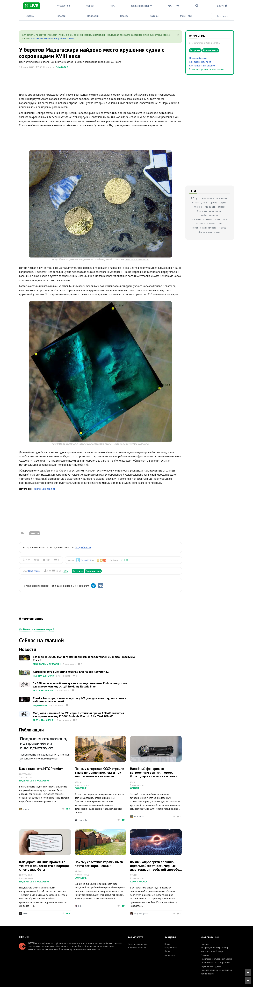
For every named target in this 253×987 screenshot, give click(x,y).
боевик (195, 202)
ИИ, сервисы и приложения (34, 780)
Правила (205, 944)
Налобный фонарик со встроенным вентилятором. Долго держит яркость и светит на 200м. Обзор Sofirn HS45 (154, 774)
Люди (167, 951)
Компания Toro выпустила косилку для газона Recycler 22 (71, 671)
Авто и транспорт (43, 690)
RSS (66, 570)
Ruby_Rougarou (141, 913)
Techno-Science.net (43, 489)
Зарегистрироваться (137, 944)
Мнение (198, 206)
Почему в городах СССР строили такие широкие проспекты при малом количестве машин (99, 772)
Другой (222, 202)
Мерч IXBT (186, 15)
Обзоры (30, 15)
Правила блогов (198, 58)
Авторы (154, 15)
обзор (221, 206)
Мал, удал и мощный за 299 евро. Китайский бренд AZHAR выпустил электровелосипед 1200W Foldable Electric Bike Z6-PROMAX (78, 714)
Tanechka (82, 820)
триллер (222, 228)
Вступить (78, 571)
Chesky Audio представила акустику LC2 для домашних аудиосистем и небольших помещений (79, 699)
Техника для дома (43, 675)
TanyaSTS (85, 560)
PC (192, 198)
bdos (80, 906)
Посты (167, 944)
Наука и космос (138, 881)
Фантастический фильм (209, 232)
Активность (170, 955)
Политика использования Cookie (216, 959)
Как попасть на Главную (202, 65)
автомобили (221, 198)
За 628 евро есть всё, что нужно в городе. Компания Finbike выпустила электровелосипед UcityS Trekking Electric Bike (80, 684)
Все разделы (171, 947)
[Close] (178, 35)
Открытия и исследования (209, 211)
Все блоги (220, 16)
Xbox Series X (208, 198)
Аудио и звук (40, 705)
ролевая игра (221, 219)
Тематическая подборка (204, 227)
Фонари (134, 788)
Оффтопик (62, 67)
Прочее (124, 15)
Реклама (205, 955)
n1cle (25, 913)
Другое (213, 202)
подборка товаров (209, 215)
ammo (26, 809)
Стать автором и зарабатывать (206, 69)
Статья (221, 223)
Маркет (90, 5)
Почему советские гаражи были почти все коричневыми (99, 864)
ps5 (198, 198)
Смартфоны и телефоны (47, 664)
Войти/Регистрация (137, 947)
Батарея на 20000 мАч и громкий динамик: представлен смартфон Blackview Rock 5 (84, 658)
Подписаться (93, 571)
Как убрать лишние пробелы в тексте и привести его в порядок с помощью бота (44, 866)
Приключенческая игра (201, 219)
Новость (35, 533)
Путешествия (63, 5)
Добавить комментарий (36, 629)
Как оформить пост (200, 61)
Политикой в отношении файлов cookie (51, 38)
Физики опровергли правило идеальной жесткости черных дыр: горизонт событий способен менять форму (155, 867)
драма (204, 202)
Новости (60, 15)
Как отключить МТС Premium (41, 768)
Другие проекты (141, 5)
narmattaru (139, 816)
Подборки (93, 15)
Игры (112, 5)
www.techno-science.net (137, 259)
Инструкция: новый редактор (214, 947)
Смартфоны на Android (205, 223)
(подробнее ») (83, 547)
